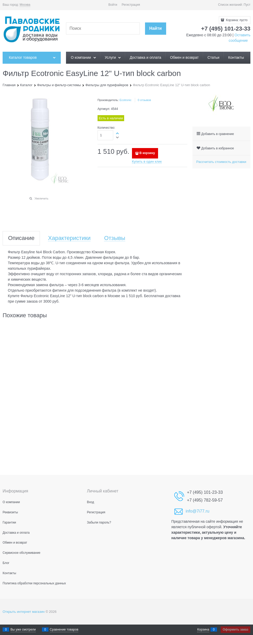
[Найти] (155, 28)
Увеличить (41, 198)
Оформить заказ (235, 629)
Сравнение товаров (64, 629)
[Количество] (105, 135)
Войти (113, 5)
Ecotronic (125, 100)
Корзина (203, 629)
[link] (25, 5)
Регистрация (131, 5)
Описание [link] (21, 238)
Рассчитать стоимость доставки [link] (221, 162)
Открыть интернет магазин (24, 612)
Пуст (247, 5)
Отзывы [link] (114, 238)
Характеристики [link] (69, 238)
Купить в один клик (147, 161)
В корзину (147, 153)
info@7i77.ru (197, 511)
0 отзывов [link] (144, 100)
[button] (118, 133)
